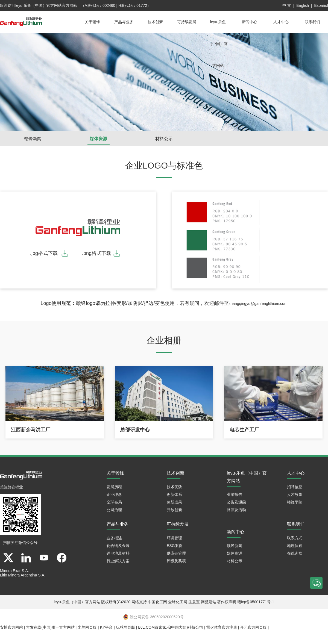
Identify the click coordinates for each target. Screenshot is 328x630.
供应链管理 (176, 553)
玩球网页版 (125, 627)
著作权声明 (226, 602)
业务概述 (114, 538)
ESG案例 (175, 545)
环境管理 (174, 538)
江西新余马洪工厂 (30, 429)
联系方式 (294, 538)
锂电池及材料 (118, 553)
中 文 (286, 5)
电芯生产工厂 (244, 429)
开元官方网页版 (253, 627)
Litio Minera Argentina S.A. (22, 575)
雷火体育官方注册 (221, 627)
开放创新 (174, 510)
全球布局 (114, 502)
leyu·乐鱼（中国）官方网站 (38, 5)
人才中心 (281, 22)
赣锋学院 (294, 502)
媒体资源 (98, 138)
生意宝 (194, 602)
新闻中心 (249, 22)
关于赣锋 (92, 22)
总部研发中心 (135, 429)
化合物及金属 (118, 545)
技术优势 (174, 487)
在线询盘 (294, 553)
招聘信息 (294, 487)
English (302, 5)
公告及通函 (236, 502)
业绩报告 (234, 494)
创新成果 (174, 502)
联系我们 (312, 22)
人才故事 (294, 494)
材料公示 (164, 138)
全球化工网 (177, 602)
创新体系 (174, 494)
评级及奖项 (176, 561)
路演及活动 (236, 510)
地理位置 (294, 545)
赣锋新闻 (33, 138)
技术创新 (155, 22)
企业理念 (114, 494)
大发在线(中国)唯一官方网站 (50, 627)
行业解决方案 (118, 561)
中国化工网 (157, 602)
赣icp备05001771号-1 (255, 602)
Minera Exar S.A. (14, 571)
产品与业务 (123, 22)
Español (321, 5)
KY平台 (106, 627)
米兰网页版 (87, 627)
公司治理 (114, 510)
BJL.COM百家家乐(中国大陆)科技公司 (170, 627)
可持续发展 (186, 22)
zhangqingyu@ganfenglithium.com (258, 303)
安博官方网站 (11, 627)
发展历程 (114, 487)
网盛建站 (208, 602)
